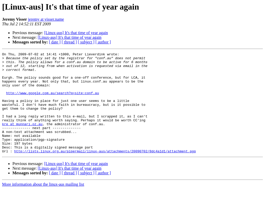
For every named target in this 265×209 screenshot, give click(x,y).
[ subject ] (86, 42)
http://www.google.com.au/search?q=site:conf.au (52, 101)
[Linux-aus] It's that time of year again (76, 33)
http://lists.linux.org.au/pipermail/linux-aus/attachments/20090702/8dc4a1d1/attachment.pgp (105, 171)
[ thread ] (69, 42)
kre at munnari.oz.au (22, 138)
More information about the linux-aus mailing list (43, 204)
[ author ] (103, 42)
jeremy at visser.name (46, 19)
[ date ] (55, 42)
